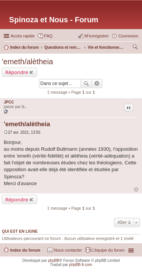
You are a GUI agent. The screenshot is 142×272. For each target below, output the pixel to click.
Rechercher (86, 83)
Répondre (16, 72)
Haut (136, 189)
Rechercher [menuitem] (135, 48)
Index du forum (25, 250)
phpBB (53, 260)
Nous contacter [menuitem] (68, 250)
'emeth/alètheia (27, 61)
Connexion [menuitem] (128, 36)
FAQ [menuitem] (48, 36)
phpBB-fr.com (80, 265)
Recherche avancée (97, 83)
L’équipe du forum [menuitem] (108, 250)
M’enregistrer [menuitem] (96, 36)
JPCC (9, 102)
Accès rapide (23, 36)
